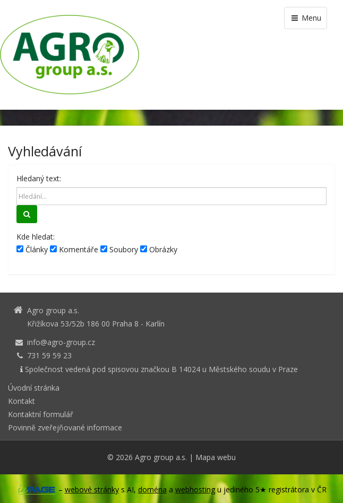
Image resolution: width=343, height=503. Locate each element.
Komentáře (74, 249)
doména (152, 489)
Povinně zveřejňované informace (65, 427)
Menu (305, 18)
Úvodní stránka (33, 388)
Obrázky (158, 249)
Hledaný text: (38, 178)
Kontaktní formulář (40, 414)
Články (32, 249)
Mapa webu (215, 457)
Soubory (119, 249)
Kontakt (21, 401)
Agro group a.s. (161, 457)
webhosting (195, 489)
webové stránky (92, 489)
